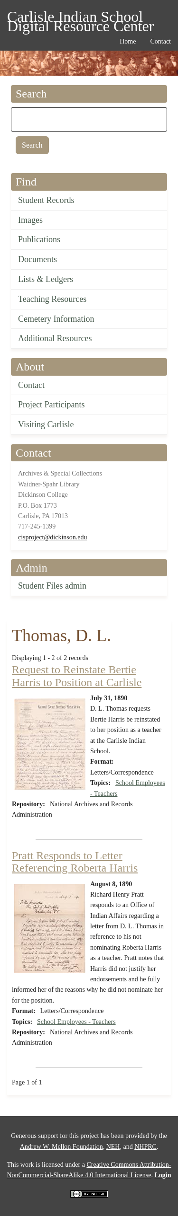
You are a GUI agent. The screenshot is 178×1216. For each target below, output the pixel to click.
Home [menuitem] (128, 41)
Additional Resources (55, 338)
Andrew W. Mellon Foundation (61, 1146)
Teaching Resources (52, 299)
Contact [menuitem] (160, 41)
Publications (39, 239)
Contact (31, 385)
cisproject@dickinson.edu (52, 537)
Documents (37, 259)
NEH (113, 1146)
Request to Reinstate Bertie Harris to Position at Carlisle (76, 675)
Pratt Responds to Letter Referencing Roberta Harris (75, 861)
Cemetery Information (56, 319)
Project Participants (51, 404)
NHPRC (145, 1146)
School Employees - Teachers (76, 1021)
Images (30, 220)
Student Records (46, 200)
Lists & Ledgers (45, 279)
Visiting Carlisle (46, 424)
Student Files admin (52, 585)
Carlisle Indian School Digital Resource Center (80, 18)
